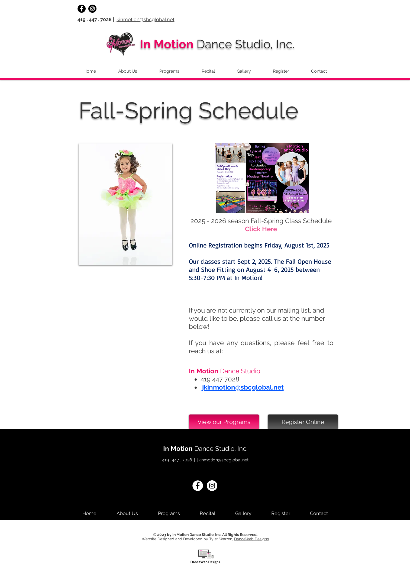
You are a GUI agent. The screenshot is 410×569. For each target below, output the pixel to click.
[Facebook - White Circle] (197, 485)
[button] (319, 71)
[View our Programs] (224, 421)
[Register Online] (303, 421)
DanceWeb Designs (251, 539)
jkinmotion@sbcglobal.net (145, 19)
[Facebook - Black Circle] (82, 9)
